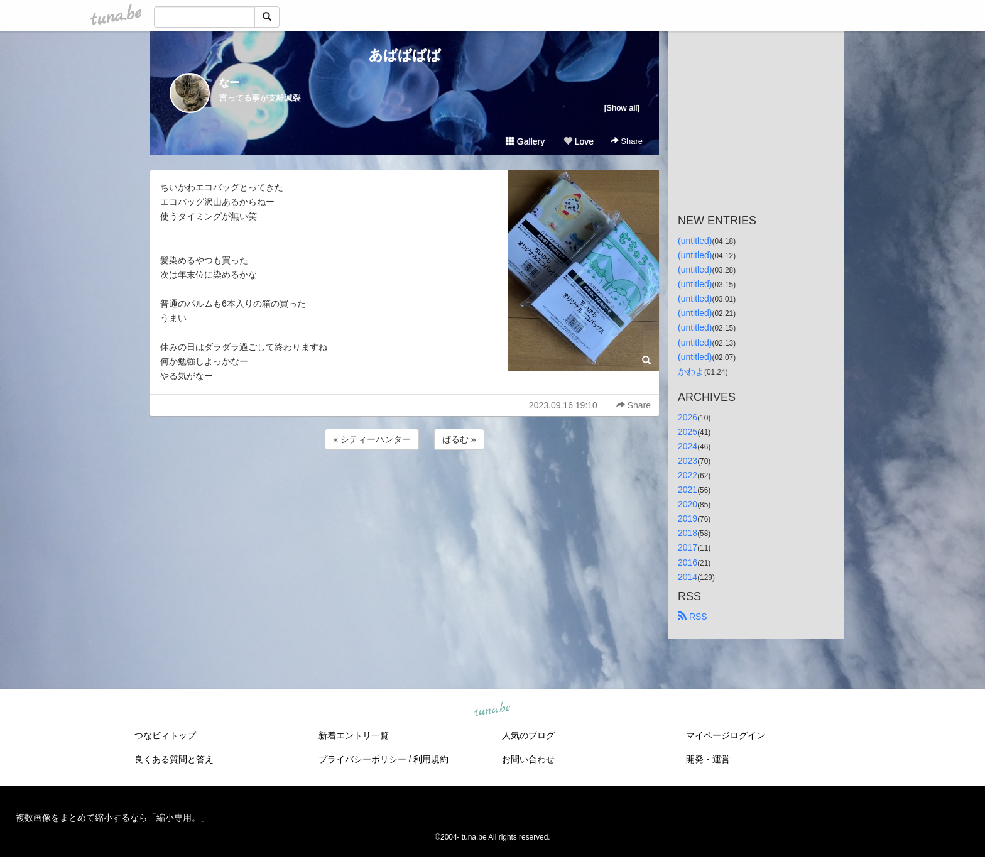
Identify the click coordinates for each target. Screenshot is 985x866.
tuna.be (491, 709)
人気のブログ (528, 735)
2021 (687, 490)
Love (578, 141)
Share (627, 141)
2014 (687, 577)
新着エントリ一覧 (353, 735)
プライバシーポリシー (362, 759)
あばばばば (405, 55)
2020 (687, 504)
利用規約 (431, 759)
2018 (687, 533)
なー (229, 82)
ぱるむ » (459, 439)
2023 (687, 461)
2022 (687, 475)
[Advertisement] (404, 486)
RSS (692, 616)
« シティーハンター (372, 439)
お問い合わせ (528, 759)
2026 (687, 417)
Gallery (525, 141)
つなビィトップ (165, 735)
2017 (687, 547)
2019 (687, 518)
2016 (687, 562)
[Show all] (621, 107)
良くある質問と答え (174, 759)
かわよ (691, 371)
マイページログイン (725, 735)
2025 (687, 432)
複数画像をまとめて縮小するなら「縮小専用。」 (112, 818)
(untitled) (695, 241)
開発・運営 (708, 759)
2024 (687, 446)
